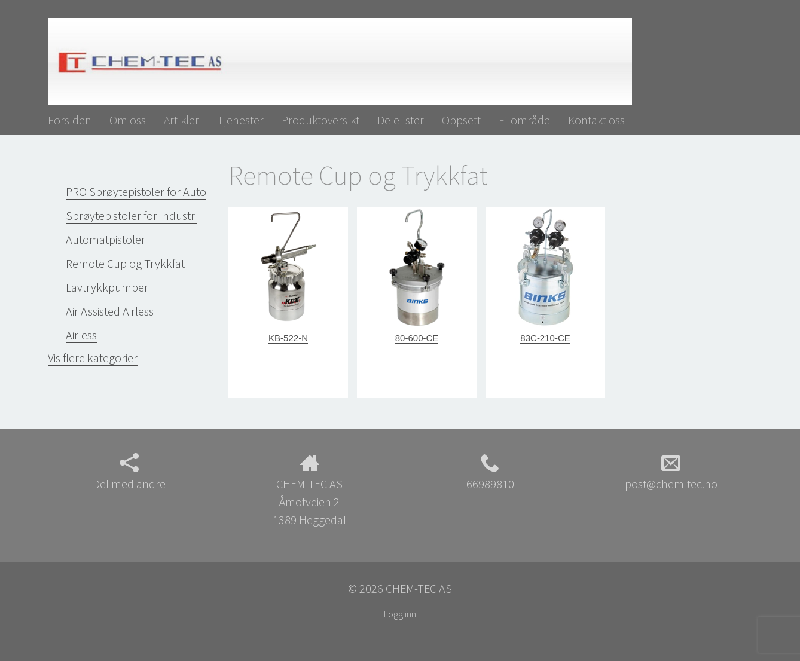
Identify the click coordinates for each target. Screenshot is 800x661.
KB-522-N (288, 338)
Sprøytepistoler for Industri (131, 215)
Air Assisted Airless (110, 311)
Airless (81, 335)
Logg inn (400, 614)
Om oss (127, 119)
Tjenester (240, 119)
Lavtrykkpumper (107, 287)
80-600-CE (417, 338)
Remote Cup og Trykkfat (125, 263)
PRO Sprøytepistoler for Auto (136, 191)
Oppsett (461, 119)
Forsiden (69, 119)
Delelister (400, 119)
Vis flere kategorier (93, 357)
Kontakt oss (596, 119)
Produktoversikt (320, 119)
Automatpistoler (105, 239)
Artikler (181, 119)
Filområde (524, 119)
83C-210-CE (545, 338)
